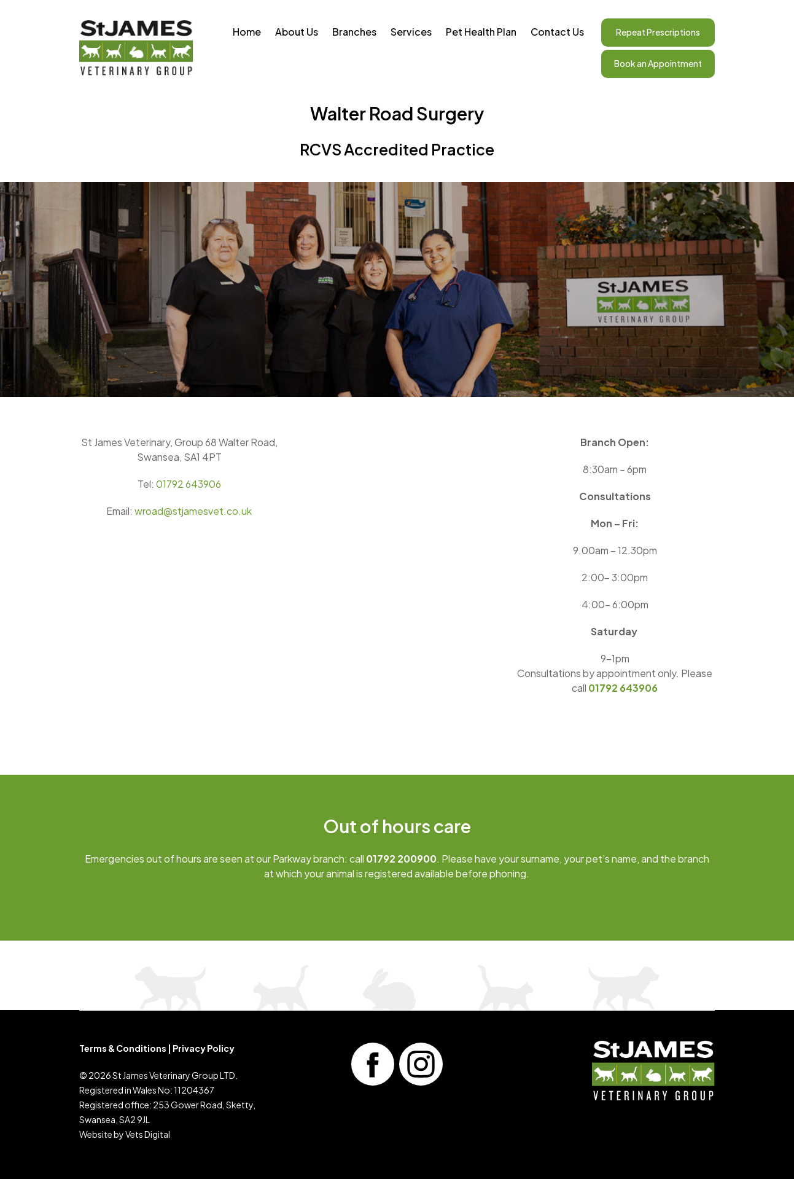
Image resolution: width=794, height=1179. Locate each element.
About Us (296, 31)
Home (247, 31)
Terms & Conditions (122, 1048)
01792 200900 (401, 858)
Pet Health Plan (481, 31)
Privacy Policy (204, 1048)
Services (411, 31)
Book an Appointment (658, 63)
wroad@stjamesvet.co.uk (193, 510)
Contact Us (557, 31)
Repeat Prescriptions (658, 31)
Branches (354, 31)
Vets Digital (147, 1134)
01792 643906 (188, 483)
